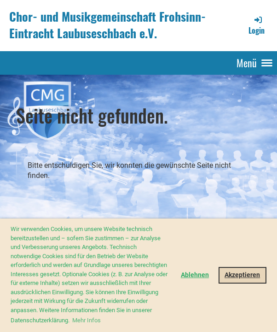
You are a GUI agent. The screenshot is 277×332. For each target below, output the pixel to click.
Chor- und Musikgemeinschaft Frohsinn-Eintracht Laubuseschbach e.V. (107, 25)
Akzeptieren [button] (242, 275)
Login (256, 25)
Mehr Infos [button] (86, 320)
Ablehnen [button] (195, 275)
